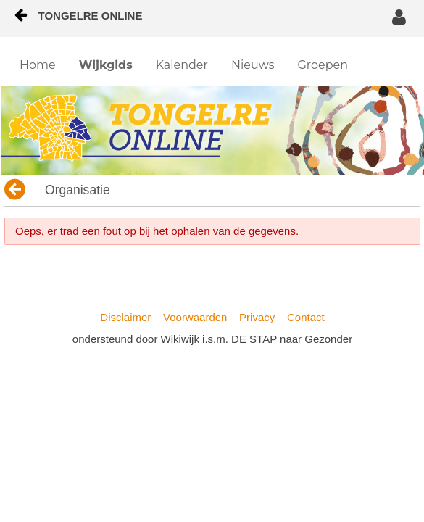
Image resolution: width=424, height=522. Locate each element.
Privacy (257, 317)
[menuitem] (38, 65)
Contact (306, 317)
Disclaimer (125, 317)
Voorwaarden (195, 317)
